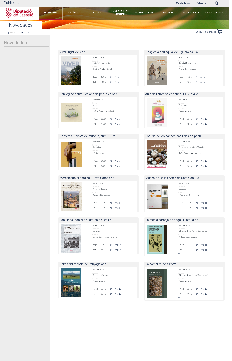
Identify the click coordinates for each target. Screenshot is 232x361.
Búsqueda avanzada (206, 32)
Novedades (27, 32)
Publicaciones (15, 3)
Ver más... (182, 253)
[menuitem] (50, 13)
